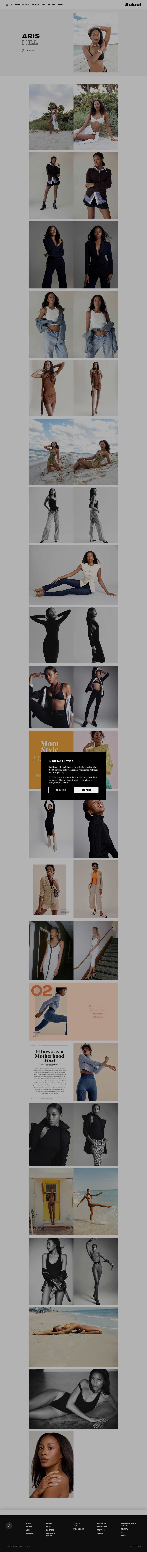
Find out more (60, 790)
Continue (86, 790)
